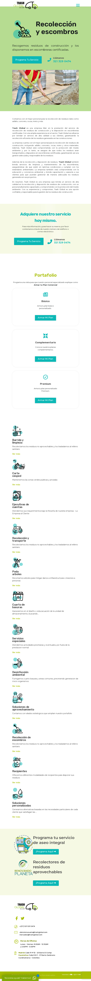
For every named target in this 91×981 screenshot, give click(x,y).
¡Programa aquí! (46, 851)
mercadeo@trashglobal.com (31, 935)
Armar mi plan (45, 317)
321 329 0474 (62, 61)
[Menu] (79, 10)
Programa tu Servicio (26, 60)
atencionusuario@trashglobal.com (33, 932)
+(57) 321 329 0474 (27, 926)
